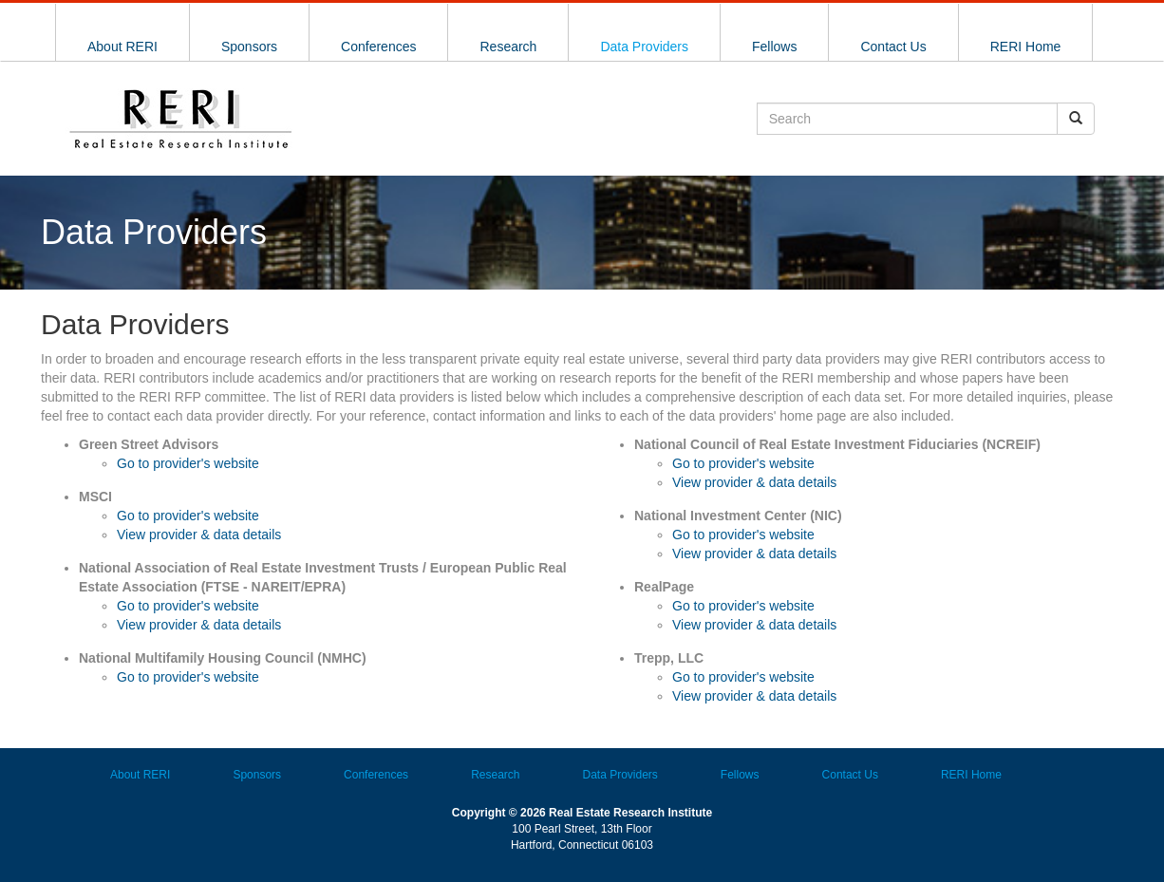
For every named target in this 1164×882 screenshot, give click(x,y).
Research (507, 46)
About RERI (122, 46)
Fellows (774, 46)
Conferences (378, 46)
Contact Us (893, 46)
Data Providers (644, 46)
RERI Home (1025, 46)
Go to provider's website (188, 463)
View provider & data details (199, 534)
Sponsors (249, 46)
